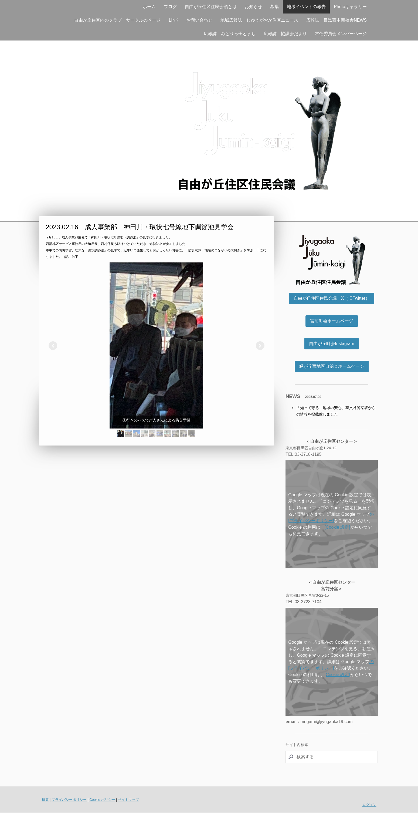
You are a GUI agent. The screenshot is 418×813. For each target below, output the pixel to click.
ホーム (149, 6)
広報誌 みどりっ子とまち (230, 33)
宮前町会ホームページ (331, 321)
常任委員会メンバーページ (341, 33)
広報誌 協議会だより (285, 33)
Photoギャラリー (350, 6)
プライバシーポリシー (69, 800)
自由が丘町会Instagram (331, 343)
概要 (45, 800)
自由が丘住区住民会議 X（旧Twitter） (332, 298)
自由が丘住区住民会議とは (211, 6)
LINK (173, 20)
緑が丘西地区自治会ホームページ (331, 366)
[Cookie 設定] (337, 527)
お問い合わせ (199, 20)
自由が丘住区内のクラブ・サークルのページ (117, 20)
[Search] (332, 757)
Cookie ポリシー (102, 800)
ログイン (369, 805)
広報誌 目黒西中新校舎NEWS (336, 20)
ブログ (170, 6)
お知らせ (253, 6)
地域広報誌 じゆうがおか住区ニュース (259, 20)
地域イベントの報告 (306, 6)
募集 (274, 6)
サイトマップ (128, 800)
